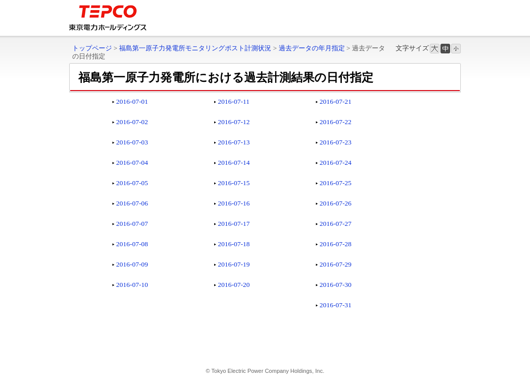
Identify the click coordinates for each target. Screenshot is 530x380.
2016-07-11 (233, 101)
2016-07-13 (234, 142)
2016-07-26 (335, 203)
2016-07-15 (234, 183)
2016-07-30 (335, 284)
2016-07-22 (335, 122)
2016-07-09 (132, 264)
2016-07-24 (335, 162)
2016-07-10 (132, 284)
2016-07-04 (132, 162)
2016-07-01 (132, 101)
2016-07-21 (335, 101)
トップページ (92, 48)
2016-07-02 (132, 122)
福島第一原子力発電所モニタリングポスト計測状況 (195, 48)
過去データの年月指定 (312, 48)
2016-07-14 (234, 162)
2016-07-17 (234, 223)
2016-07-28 (335, 244)
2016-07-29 (335, 264)
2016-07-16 (234, 203)
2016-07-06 (132, 203)
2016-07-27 (335, 223)
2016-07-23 (335, 142)
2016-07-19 (234, 264)
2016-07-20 (234, 284)
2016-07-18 (234, 244)
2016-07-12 (234, 122)
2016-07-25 (335, 183)
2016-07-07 (132, 223)
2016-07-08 (132, 244)
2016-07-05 (132, 183)
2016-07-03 (132, 142)
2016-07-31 (335, 305)
